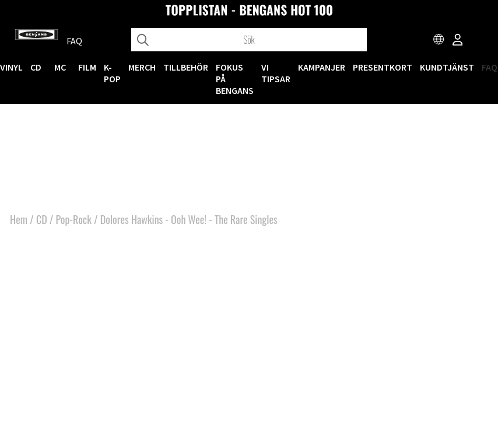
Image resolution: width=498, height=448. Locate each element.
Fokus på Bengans (235, 78)
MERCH (142, 67)
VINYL (11, 67)
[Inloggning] (458, 41)
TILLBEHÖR (185, 67)
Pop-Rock (74, 219)
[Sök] (249, 39)
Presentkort (382, 67)
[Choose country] (439, 41)
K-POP (112, 73)
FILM (87, 67)
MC (60, 67)
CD (35, 67)
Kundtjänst (447, 67)
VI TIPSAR (275, 73)
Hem (18, 219)
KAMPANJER (321, 67)
